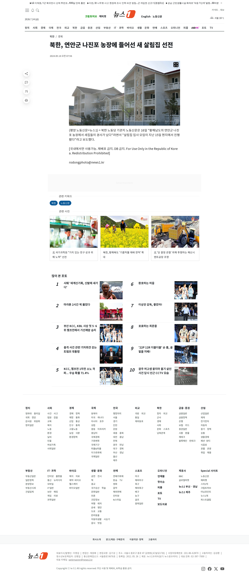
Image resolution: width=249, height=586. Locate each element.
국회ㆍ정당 (30, 417)
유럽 (93, 425)
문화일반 (95, 491)
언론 (93, 495)
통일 (137, 417)
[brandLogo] (124, 14)
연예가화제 (118, 476)
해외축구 (139, 488)
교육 (49, 421)
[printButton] (26, 100)
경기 (115, 421)
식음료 (204, 444)
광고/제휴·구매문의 (115, 539)
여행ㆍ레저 (96, 503)
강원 (115, 429)
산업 (203, 408)
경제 (71, 408)
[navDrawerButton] (27, 10)
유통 (203, 433)
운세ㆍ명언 (96, 507)
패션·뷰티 (205, 440)
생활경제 (205, 437)
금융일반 (183, 413)
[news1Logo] (38, 556)
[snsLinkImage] (203, 568)
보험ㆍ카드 (184, 425)
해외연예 (117, 491)
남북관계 (161, 433)
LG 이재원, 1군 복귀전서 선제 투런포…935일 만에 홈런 (48, 3)
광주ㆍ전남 (118, 444)
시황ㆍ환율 (184, 433)
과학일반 (51, 499)
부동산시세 (30, 488)
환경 (49, 433)
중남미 (94, 433)
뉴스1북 (204, 495)
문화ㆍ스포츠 (163, 429)
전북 (115, 440)
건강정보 (95, 499)
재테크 (182, 437)
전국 (115, 408)
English (146, 16)
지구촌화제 (96, 452)
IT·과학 (51, 470)
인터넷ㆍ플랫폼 (54, 476)
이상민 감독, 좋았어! (150, 304)
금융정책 (183, 417)
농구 (137, 495)
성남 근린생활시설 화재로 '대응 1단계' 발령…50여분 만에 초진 (188, 3)
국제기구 (95, 444)
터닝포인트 (206, 491)
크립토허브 (91, 16)
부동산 (29, 470)
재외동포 (139, 421)
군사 (159, 417)
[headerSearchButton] (37, 10)
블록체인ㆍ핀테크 (187, 440)
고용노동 (73, 429)
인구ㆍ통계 (74, 425)
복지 (49, 425)
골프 (137, 499)
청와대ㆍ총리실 (32, 413)
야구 (137, 476)
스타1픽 (204, 484)
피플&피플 (96, 448)
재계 (203, 417)
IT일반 (50, 488)
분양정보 (29, 484)
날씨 (49, 437)
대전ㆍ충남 (118, 437)
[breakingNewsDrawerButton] (32, 10)
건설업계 (29, 491)
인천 (115, 425)
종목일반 (139, 503)
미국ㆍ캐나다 (97, 417)
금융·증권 (184, 408)
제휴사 (182, 470)
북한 (53, 203)
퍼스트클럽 (206, 499)
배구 (137, 491)
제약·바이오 (75, 480)
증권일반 (183, 429)
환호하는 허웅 (146, 283)
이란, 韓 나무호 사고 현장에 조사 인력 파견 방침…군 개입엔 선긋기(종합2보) (116, 3)
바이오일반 (74, 488)
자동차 (204, 425)
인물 (49, 440)
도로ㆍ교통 (96, 511)
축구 (137, 484)
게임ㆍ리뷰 (52, 495)
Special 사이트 (209, 470)
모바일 (50, 484)
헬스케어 (73, 484)
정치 (27, 408)
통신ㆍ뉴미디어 (54, 480)
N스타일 (117, 499)
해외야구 (139, 480)
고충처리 (152, 539)
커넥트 (215, 10)
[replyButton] (26, 82)
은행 (181, 421)
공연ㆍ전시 (96, 476)
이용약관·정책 (136, 539)
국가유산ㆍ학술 (98, 488)
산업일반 (205, 413)
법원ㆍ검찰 (52, 417)
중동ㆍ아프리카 (98, 429)
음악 (115, 488)
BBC (181, 476)
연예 (115, 470)
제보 (222, 10)
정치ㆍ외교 (162, 413)
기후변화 (95, 440)
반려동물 (95, 515)
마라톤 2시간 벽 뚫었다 (77, 304)
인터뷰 (116, 495)
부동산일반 (30, 476)
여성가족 (51, 444)
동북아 (94, 413)
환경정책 (73, 437)
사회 (49, 408)
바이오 (72, 470)
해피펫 (102, 16)
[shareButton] (26, 73)
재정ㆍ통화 (74, 417)
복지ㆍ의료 (74, 476)
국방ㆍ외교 (140, 413)
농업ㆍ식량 (74, 433)
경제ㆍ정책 (74, 413)
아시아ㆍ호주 (97, 421)
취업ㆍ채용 (206, 452)
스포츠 (138, 470)
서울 (115, 417)
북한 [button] (52, 36)
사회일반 (51, 448)
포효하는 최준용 (147, 326)
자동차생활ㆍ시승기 (100, 519)
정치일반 (29, 425)
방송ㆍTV (117, 480)
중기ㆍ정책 (206, 429)
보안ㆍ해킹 (52, 491)
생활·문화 (96, 470)
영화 (115, 484)
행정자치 (117, 413)
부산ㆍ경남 (118, 452)
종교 (93, 484)
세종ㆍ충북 (118, 433)
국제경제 (95, 437)
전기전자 (205, 421)
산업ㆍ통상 (74, 421)
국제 (93, 408)
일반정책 (29, 480)
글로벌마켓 (184, 480)
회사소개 (97, 539)
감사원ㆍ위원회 (32, 421)
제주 (115, 460)
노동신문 (157, 16)
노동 (49, 429)
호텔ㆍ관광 (206, 448)
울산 (115, 456)
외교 (137, 408)
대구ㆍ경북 (118, 448)
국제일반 (95, 456)
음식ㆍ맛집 (96, 523)
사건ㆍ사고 (52, 413)
